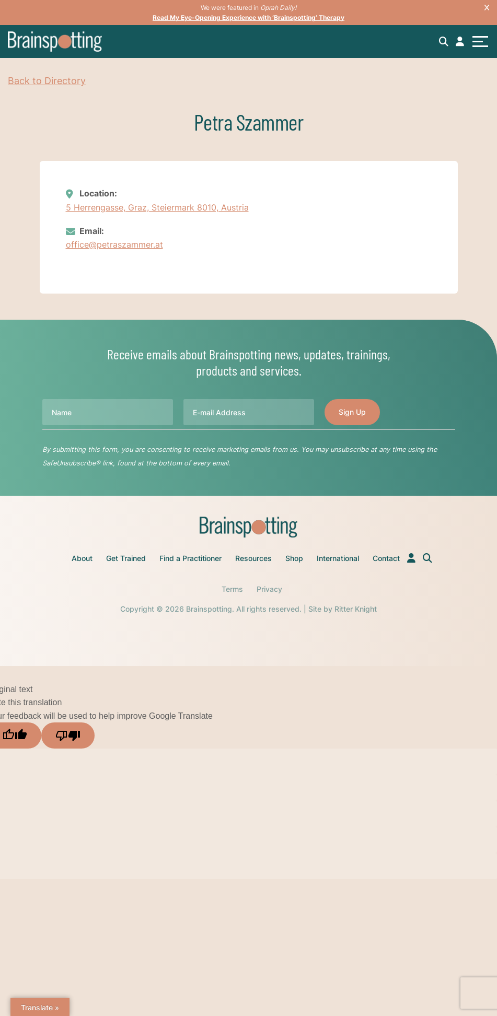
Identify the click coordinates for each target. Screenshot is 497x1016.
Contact (386, 558)
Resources (253, 558)
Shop (294, 558)
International (338, 558)
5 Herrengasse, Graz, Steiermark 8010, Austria (157, 207)
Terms (232, 589)
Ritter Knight (355, 608)
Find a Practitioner (190, 558)
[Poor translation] (68, 735)
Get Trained (126, 558)
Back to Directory (47, 80)
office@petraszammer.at (114, 244)
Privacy (269, 589)
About (82, 558)
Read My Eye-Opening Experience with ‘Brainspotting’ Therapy (248, 17)
